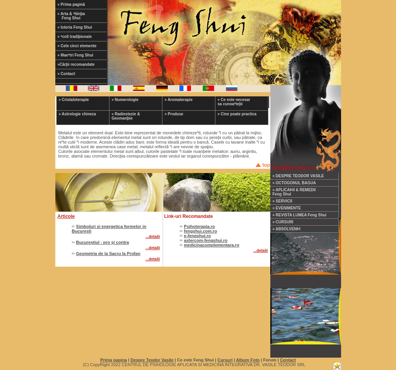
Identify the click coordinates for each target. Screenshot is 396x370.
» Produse (174, 114)
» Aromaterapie (179, 100)
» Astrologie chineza (77, 114)
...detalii (152, 237)
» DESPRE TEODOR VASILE (298, 176)
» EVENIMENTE (287, 208)
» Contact (66, 74)
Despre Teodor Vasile (151, 360)
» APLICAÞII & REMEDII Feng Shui (294, 192)
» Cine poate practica (237, 114)
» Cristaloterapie (74, 100)
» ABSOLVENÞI (286, 229)
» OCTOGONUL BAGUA (294, 183)
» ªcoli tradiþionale (75, 36)
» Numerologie (125, 100)
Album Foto (247, 360)
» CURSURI (283, 222)
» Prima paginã (71, 4)
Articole (66, 216)
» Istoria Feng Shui (75, 27)
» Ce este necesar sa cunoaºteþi (234, 102)
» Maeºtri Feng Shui (76, 55)
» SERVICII (282, 201)
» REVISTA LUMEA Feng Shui (300, 215)
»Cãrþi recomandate (76, 64)
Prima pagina (113, 360)
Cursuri (224, 360)
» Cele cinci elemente (77, 46)
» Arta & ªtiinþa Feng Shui (76, 16)
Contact (288, 360)
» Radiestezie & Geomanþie (126, 116)
